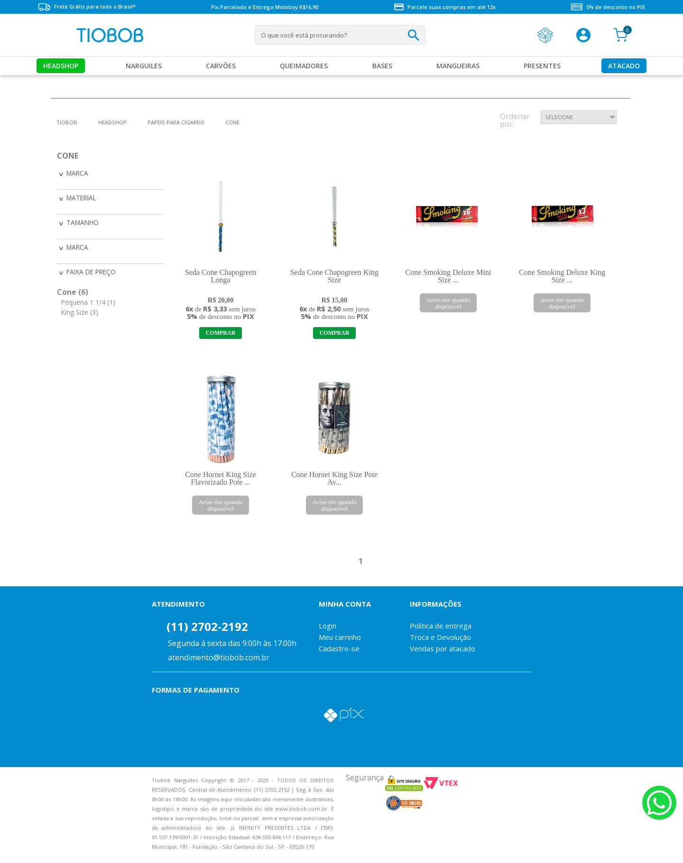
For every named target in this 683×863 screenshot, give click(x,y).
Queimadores (304, 65)
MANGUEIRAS (458, 65)
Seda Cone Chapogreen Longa (220, 276)
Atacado (624, 65)
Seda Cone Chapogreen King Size (334, 276)
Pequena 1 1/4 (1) (88, 300)
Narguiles (144, 65)
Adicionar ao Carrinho (220, 333)
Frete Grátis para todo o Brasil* (87, 7)
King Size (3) (79, 310)
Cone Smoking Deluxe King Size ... (562, 276)
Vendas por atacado (442, 648)
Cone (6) (72, 289)
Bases (382, 65)
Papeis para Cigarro (176, 122)
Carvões (221, 65)
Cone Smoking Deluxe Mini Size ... (448, 276)
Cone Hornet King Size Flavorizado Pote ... (220, 478)
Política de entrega (440, 625)
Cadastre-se (339, 648)
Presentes (542, 65)
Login (327, 625)
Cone (232, 122)
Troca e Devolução (440, 637)
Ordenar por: (515, 121)
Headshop (60, 65)
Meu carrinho (340, 637)
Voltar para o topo (14, 847)
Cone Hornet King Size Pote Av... (334, 478)
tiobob (66, 122)
